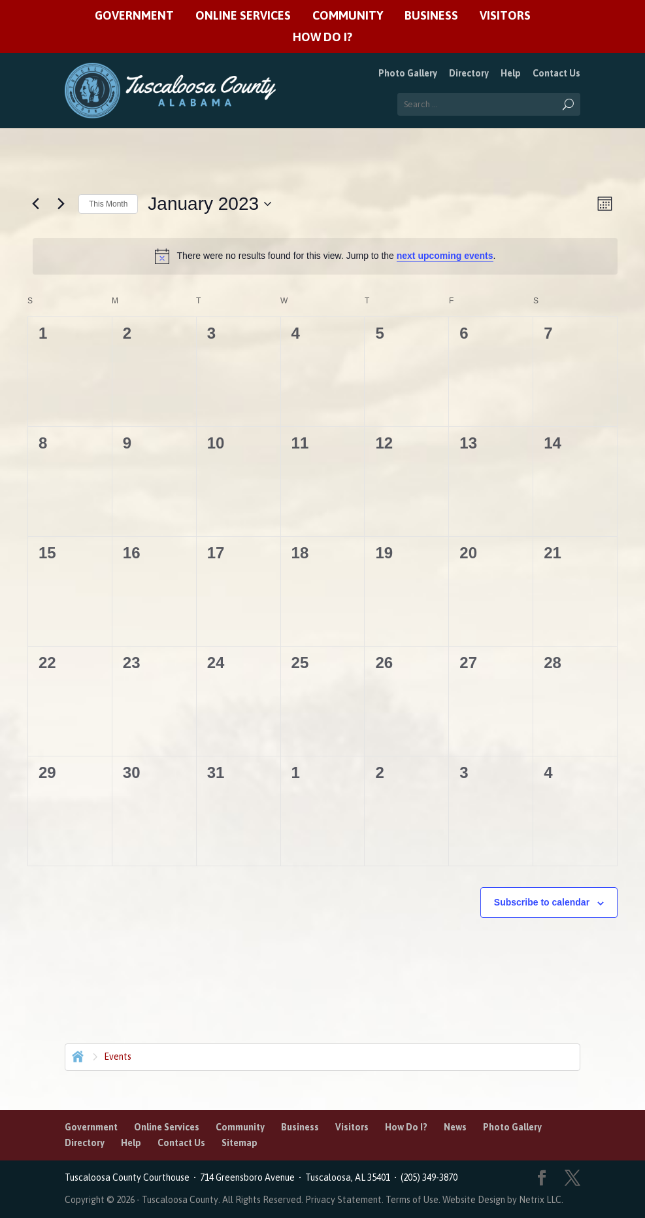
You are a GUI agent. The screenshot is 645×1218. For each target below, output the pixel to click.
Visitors (505, 16)
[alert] (325, 256)
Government (134, 16)
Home (76, 1055)
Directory (469, 73)
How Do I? (322, 37)
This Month (108, 204)
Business (431, 16)
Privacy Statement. (344, 1199)
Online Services (243, 16)
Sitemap (239, 1143)
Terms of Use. (414, 1199)
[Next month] (61, 204)
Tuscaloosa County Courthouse (129, 1177)
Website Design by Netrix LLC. (502, 1199)
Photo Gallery (407, 73)
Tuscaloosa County (180, 1199)
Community (347, 16)
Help (511, 73)
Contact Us (556, 73)
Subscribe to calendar (541, 902)
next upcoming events (445, 255)
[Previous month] (35, 204)
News (455, 1127)
